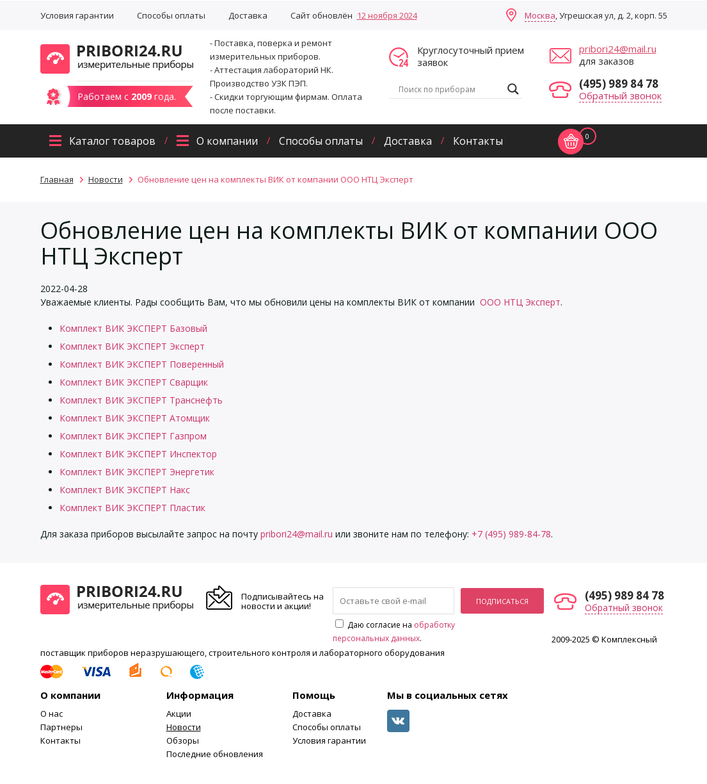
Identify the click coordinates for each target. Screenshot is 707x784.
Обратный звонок (620, 95)
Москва (540, 15)
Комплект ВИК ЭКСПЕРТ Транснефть (141, 400)
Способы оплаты (171, 15)
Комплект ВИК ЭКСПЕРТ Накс (125, 490)
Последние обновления (214, 754)
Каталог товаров (112, 141)
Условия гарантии (77, 15)
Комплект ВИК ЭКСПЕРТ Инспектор (138, 454)
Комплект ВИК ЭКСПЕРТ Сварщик (134, 382)
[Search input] (450, 89)
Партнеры (61, 727)
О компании (227, 141)
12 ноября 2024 (387, 15)
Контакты (478, 141)
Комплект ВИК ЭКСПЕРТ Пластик (132, 508)
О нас (51, 713)
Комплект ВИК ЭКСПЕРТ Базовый (133, 328)
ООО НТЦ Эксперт (520, 302)
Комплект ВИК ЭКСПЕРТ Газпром (133, 436)
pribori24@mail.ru (617, 48)
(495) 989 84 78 (618, 83)
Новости (183, 727)
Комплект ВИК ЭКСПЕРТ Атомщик (135, 418)
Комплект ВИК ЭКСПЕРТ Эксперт (132, 346)
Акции (178, 713)
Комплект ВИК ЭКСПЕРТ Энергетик (137, 472)
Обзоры (182, 740)
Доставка (247, 15)
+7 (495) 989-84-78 (511, 534)
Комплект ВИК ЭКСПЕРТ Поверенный (142, 364)
